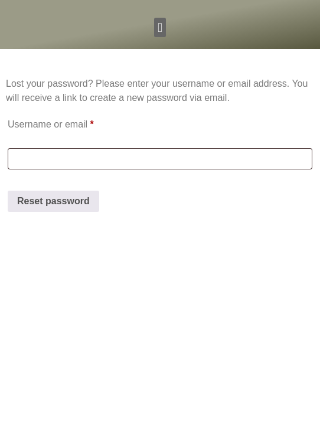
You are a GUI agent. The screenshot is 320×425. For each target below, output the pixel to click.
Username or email (70, 122)
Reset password (53, 201)
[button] (159, 27)
